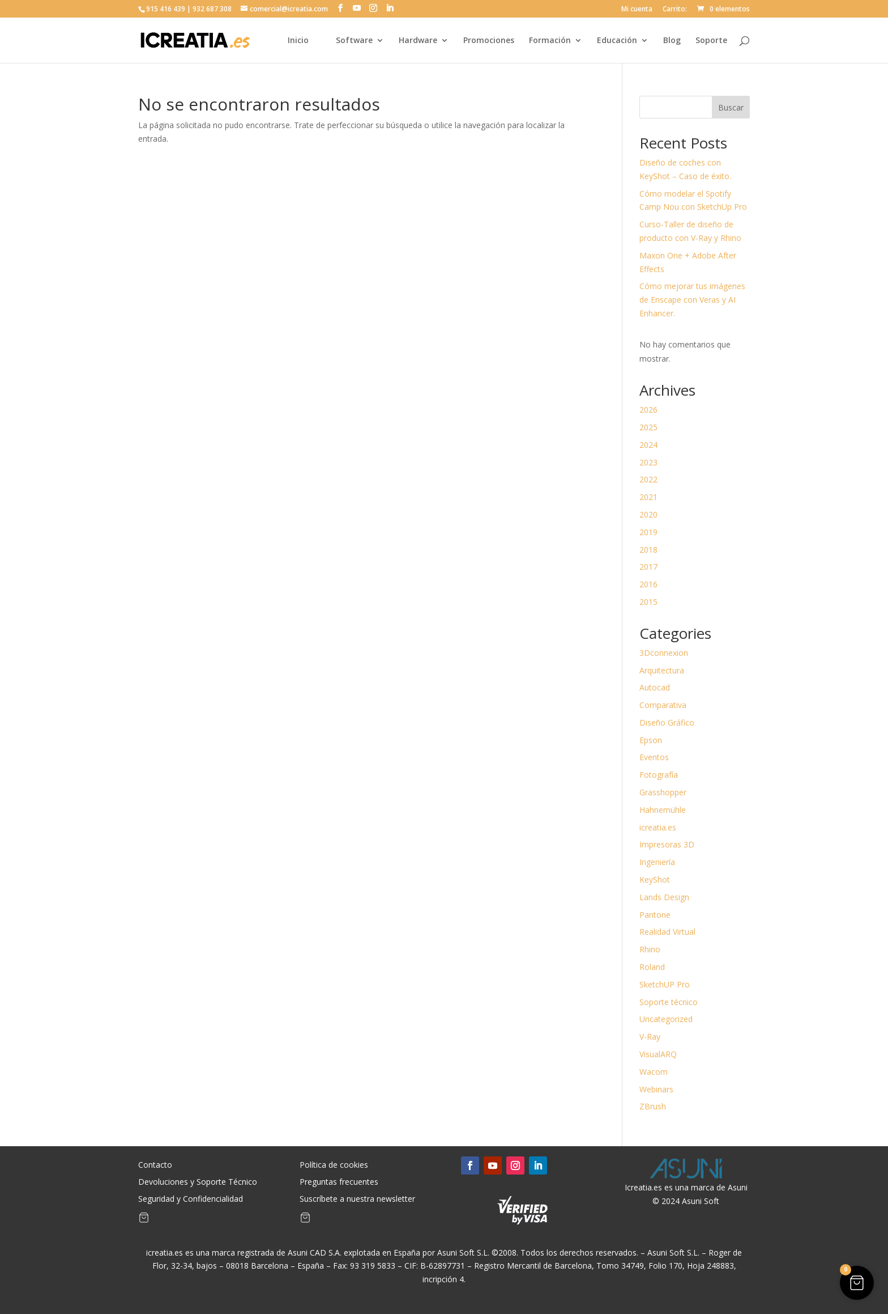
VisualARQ (658, 1054)
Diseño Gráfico (666, 722)
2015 (648, 601)
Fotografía (658, 774)
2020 (648, 514)
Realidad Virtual (667, 931)
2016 (648, 584)
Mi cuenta (636, 10)
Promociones (488, 40)
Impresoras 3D (666, 844)
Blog (672, 40)
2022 (648, 479)
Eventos (654, 757)
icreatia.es (657, 827)
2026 (648, 409)
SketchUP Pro (664, 984)
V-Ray (649, 1036)
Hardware (418, 40)
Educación (617, 40)
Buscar (731, 107)
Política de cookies (334, 1165)
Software (354, 40)
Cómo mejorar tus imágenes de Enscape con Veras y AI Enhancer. (692, 300)
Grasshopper (662, 792)
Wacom (653, 1071)
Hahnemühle (662, 809)
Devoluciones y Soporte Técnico (197, 1182)
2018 (648, 549)
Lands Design (664, 897)
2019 (648, 532)
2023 (648, 462)
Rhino (649, 949)
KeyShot (654, 879)
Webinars (656, 1089)
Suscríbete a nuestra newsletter (357, 1199)
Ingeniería (657, 862)
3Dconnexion (663, 652)
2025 (648, 427)
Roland (652, 966)
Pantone (655, 914)
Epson (650, 740)
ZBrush (652, 1106)
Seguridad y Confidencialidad (190, 1199)
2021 (648, 496)
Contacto (155, 1165)
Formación (550, 40)
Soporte (711, 40)
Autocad (654, 687)
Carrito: (675, 10)
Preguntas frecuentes (339, 1182)
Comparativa (662, 705)
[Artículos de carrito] (144, 1220)
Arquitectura (661, 670)
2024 (648, 444)
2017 (648, 566)
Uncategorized (666, 1019)
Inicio (298, 40)
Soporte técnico (668, 1002)
